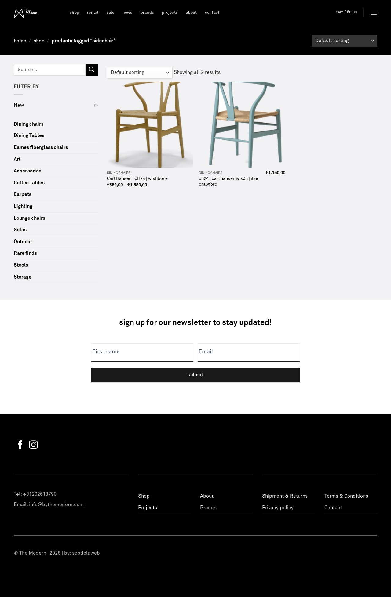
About (191, 13)
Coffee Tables (29, 182)
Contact (212, 13)
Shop (74, 13)
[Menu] (373, 12)
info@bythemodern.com (56, 504)
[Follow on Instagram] (33, 445)
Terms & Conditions (346, 496)
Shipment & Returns (285, 496)
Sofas (20, 229)
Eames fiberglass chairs (41, 147)
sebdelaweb (86, 553)
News (127, 13)
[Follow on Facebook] (20, 445)
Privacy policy (278, 507)
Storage (22, 277)
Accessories (27, 170)
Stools (21, 265)
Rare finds (25, 253)
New (19, 105)
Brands (147, 13)
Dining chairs (28, 124)
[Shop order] (344, 41)
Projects (170, 13)
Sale (111, 13)
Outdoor (23, 241)
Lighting (23, 206)
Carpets (22, 194)
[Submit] (92, 70)
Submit (195, 374)
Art (17, 159)
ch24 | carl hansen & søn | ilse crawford (228, 182)
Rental (93, 13)
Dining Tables (29, 135)
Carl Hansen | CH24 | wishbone (137, 179)
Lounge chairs (29, 218)
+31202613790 (40, 494)
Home (20, 40)
